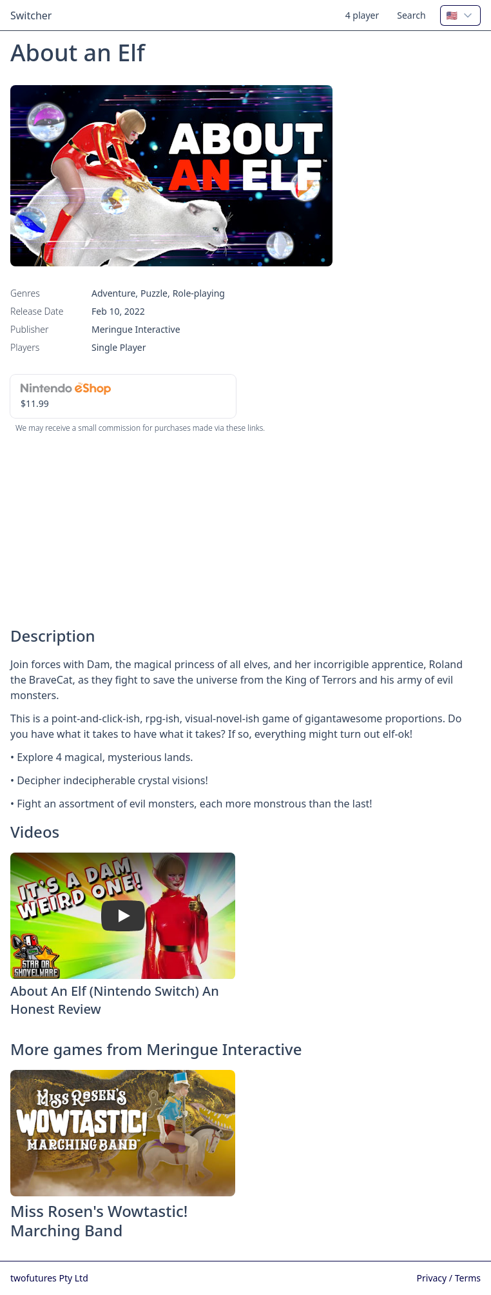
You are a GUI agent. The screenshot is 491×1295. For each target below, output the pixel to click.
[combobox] (460, 15)
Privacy (433, 1278)
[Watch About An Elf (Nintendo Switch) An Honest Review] (123, 915)
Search (411, 15)
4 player (362, 15)
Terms (468, 1278)
